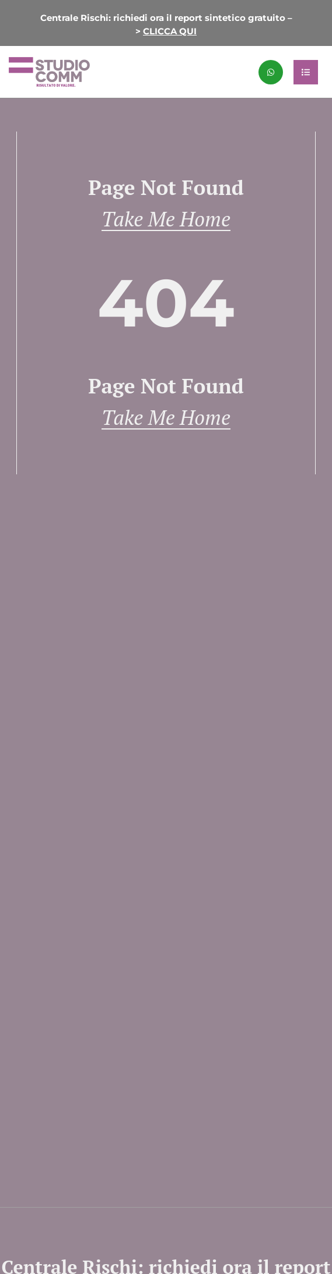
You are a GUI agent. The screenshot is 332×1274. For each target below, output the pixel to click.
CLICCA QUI (170, 31)
